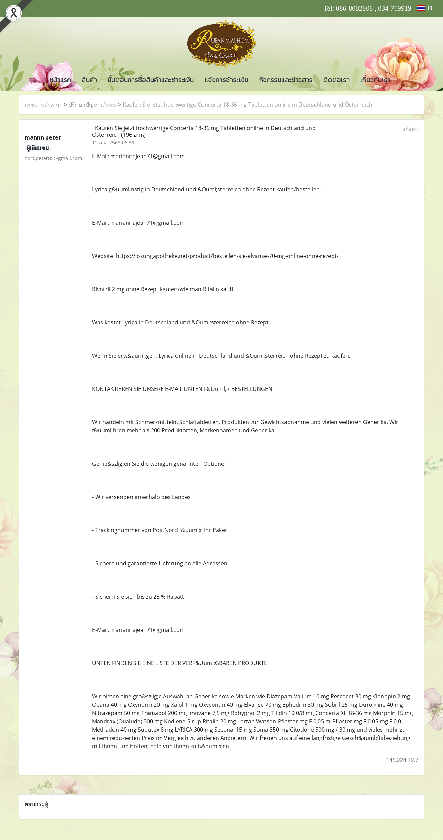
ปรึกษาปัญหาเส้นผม (93, 104)
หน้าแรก (60, 79)
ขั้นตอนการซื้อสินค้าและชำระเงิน (151, 79)
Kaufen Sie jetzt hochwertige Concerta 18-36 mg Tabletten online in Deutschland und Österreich (247, 104)
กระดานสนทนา (44, 104)
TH (426, 8)
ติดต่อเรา (336, 79)
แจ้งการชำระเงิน (226, 79)
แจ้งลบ (410, 129)
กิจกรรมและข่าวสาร (286, 79)
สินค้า (89, 79)
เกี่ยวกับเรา (375, 79)
